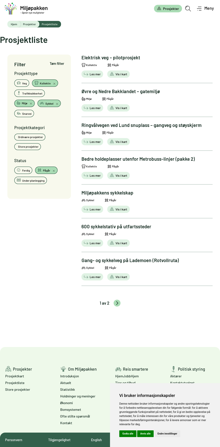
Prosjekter (171, 9)
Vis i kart (121, 74)
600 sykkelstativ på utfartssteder (116, 226)
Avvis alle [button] (145, 433)
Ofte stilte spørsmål (75, 416)
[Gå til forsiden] (25, 9)
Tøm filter (57, 63)
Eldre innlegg (117, 303)
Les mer (95, 74)
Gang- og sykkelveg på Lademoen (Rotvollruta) (130, 260)
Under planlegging (31, 180)
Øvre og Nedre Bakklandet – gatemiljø (120, 91)
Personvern (13, 440)
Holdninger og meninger (77, 396)
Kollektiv (42, 83)
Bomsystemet (70, 409)
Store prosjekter (28, 146)
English (96, 440)
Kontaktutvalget (182, 383)
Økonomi (66, 403)
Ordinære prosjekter (30, 137)
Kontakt (66, 423)
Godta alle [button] (127, 433)
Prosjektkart (14, 376)
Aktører (176, 376)
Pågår (44, 170)
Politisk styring (191, 369)
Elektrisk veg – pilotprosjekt (110, 57)
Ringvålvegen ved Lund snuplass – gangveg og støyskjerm (141, 125)
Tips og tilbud (125, 383)
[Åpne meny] (205, 8)
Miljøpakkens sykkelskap (107, 193)
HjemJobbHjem (127, 376)
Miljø (22, 103)
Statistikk (67, 389)
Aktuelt (65, 383)
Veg (22, 83)
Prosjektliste (15, 383)
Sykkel (47, 103)
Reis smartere (135, 369)
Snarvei (24, 113)
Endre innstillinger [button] (167, 433)
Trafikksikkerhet (29, 93)
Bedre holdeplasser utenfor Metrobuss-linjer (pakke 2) (138, 159)
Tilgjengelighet (59, 440)
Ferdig (23, 170)
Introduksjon (69, 376)
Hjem (14, 24)
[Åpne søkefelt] (188, 8)
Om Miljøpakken (82, 369)
